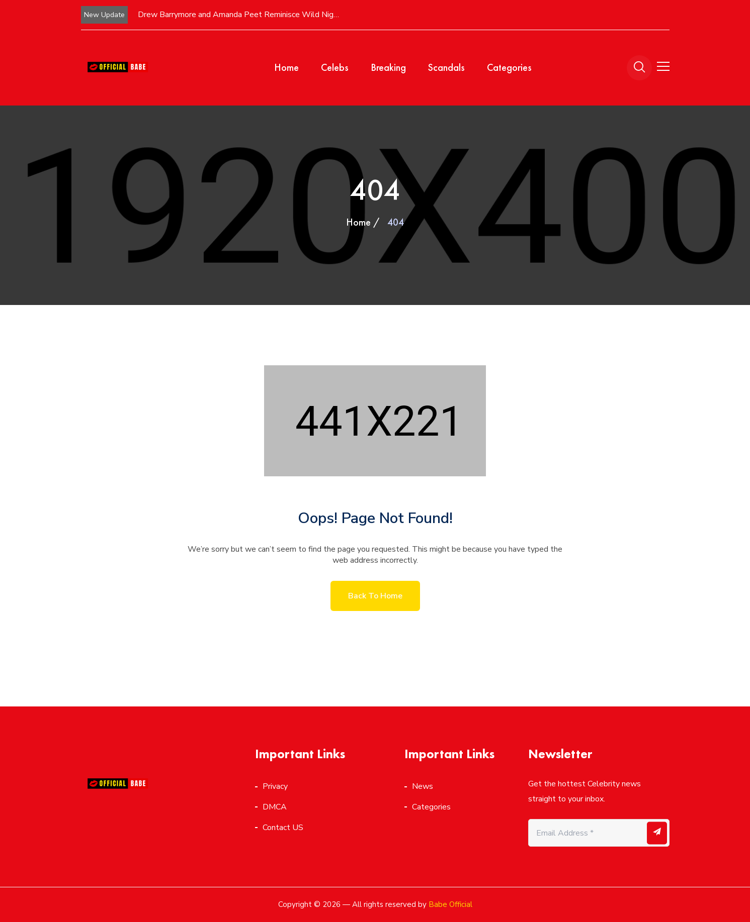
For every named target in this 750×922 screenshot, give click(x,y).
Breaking (388, 67)
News (422, 786)
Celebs (335, 67)
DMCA (275, 806)
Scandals (446, 67)
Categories (509, 67)
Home (286, 67)
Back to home (375, 595)
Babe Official (450, 904)
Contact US (283, 827)
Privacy (275, 786)
